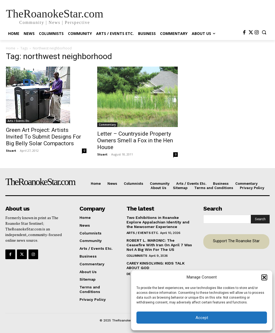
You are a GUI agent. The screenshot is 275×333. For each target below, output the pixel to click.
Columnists (136, 255)
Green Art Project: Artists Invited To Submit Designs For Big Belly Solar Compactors (43, 137)
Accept (202, 317)
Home (10, 48)
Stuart (11, 151)
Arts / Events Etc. (19, 121)
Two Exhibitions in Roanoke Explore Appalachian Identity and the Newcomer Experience (157, 222)
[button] (264, 277)
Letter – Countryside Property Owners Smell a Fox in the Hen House (135, 140)
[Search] (260, 219)
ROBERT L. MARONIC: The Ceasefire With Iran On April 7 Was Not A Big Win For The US (159, 245)
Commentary (107, 124)
